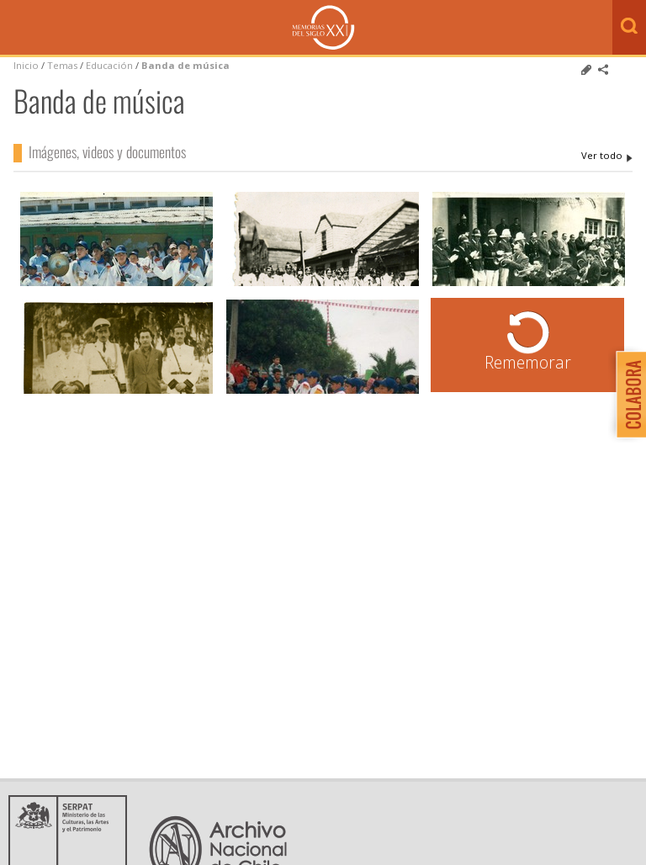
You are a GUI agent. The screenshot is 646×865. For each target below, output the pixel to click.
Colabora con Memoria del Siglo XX (627, 394)
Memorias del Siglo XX (323, 27)
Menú (17, 28)
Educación (110, 65)
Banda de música (185, 65)
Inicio (26, 65)
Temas (62, 65)
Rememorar (527, 362)
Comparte (603, 69)
